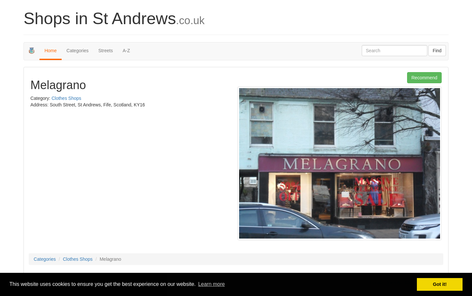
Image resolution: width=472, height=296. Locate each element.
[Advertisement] (85, 160)
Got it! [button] (440, 284)
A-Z (126, 50)
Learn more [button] (211, 284)
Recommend (424, 77)
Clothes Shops (66, 98)
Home (50, 50)
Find (437, 50)
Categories (78, 50)
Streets (106, 50)
